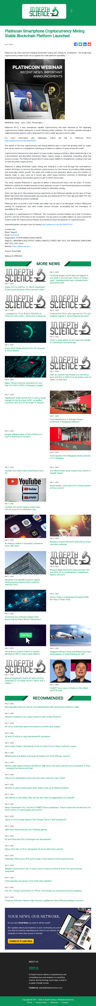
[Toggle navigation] (71, 11)
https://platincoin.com (21, 246)
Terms (29, 1002)
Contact (65, 1002)
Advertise (54, 1002)
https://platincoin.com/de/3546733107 (20, 141)
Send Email (14, 235)
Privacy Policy (41, 1002)
